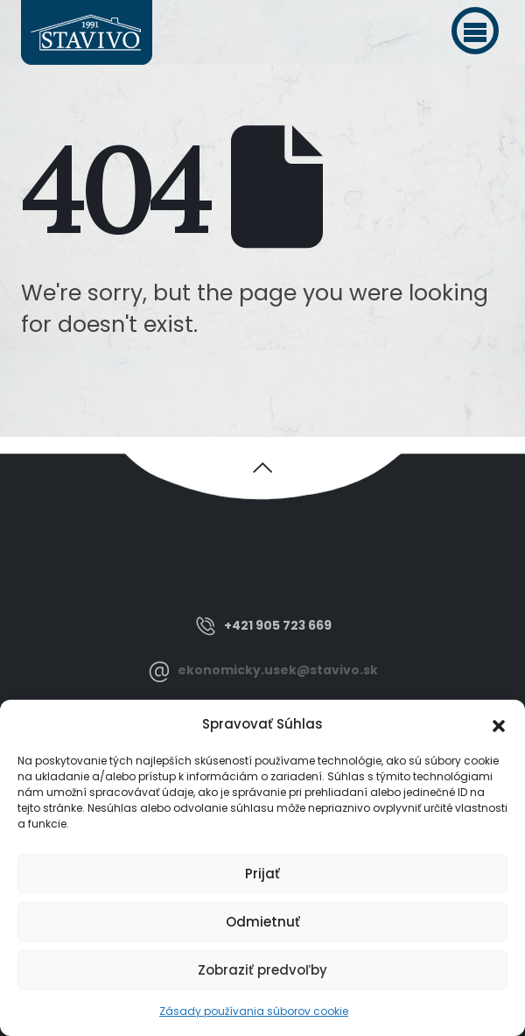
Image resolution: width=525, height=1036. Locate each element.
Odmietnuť (263, 922)
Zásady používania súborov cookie (253, 1011)
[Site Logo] (86, 32)
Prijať (262, 873)
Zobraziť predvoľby (262, 970)
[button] (475, 30)
